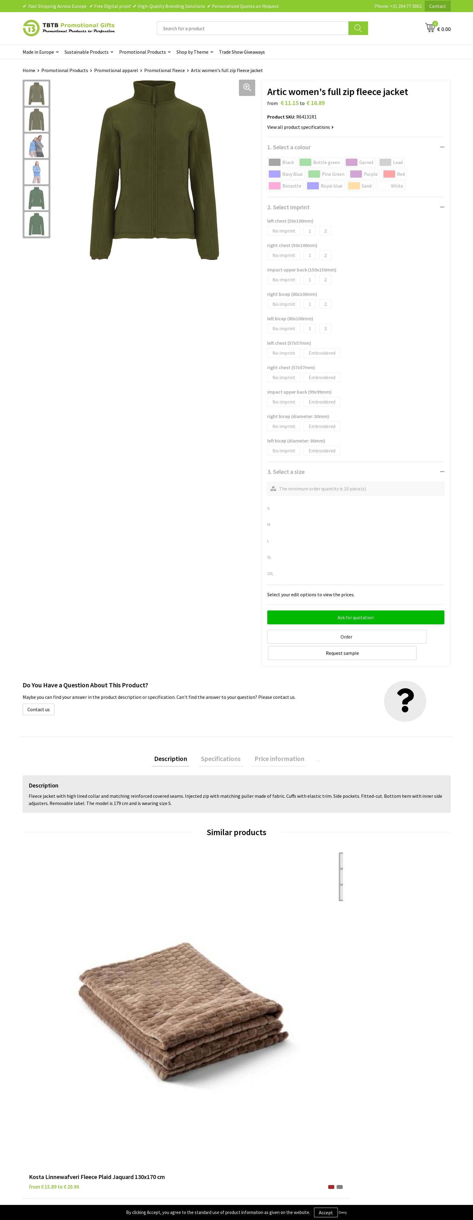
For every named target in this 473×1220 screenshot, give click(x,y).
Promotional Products (142, 52)
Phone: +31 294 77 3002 (398, 6)
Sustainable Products (87, 52)
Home (29, 70)
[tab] (178, 741)
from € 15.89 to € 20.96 (54, 960)
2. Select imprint (288, 207)
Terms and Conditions (266, 1081)
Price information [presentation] (277, 741)
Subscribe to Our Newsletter (273, 1099)
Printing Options (155, 1081)
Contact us (38, 691)
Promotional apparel (116, 70)
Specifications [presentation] (223, 741)
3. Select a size (286, 471)
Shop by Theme (192, 52)
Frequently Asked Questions (166, 1053)
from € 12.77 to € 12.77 (161, 951)
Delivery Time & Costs (160, 1063)
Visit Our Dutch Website (374, 1081)
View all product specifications (300, 127)
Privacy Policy (258, 1063)
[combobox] (253, 28)
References (361, 1072)
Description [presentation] (178, 741)
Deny (343, 1212)
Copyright (254, 1090)
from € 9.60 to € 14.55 (374, 951)
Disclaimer (255, 1072)
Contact (437, 6)
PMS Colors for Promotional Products (177, 1090)
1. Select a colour (289, 147)
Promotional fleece (164, 70)
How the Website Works (162, 1072)
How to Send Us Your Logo (164, 1099)
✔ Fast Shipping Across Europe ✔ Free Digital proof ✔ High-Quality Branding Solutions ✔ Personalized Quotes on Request (151, 6)
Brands (251, 1053)
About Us (359, 1053)
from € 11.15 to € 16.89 (268, 951)
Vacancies (360, 1063)
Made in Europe (38, 52)
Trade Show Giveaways (242, 52)
